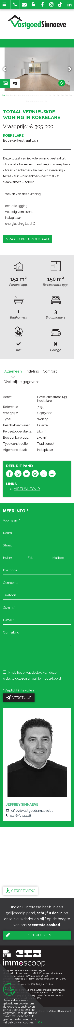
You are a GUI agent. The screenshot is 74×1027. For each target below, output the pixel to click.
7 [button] (27, 95)
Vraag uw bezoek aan (27, 239)
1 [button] (3, 95)
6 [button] (23, 95)
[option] (37, 69)
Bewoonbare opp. (55, 285)
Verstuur (19, 697)
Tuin (19, 350)
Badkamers (18, 317)
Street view (20, 890)
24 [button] (47, 101)
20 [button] (31, 101)
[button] (42, 4)
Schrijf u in (28, 935)
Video (16, 84)
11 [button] (43, 95)
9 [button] (35, 95)
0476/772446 (18, 815)
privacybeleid (32, 672)
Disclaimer (63, 1011)
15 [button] (59, 95)
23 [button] (43, 101)
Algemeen (13, 371)
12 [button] (47, 95)
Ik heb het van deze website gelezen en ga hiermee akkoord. (32, 675)
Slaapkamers (56, 317)
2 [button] (7, 95)
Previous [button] (6, 69)
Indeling (32, 371)
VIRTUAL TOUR (27, 489)
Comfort (50, 371)
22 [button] (39, 101)
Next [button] (68, 69)
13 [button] (51, 95)
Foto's (6, 84)
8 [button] (31, 95)
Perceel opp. (18, 285)
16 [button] (63, 95)
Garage (55, 350)
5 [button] (19, 95)
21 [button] (35, 101)
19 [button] (27, 101)
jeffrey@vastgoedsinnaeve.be (29, 811)
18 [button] (70, 95)
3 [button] (11, 95)
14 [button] (55, 95)
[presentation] (33, 658)
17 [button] (66, 95)
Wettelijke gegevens (21, 382)
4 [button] (15, 95)
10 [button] (39, 95)
